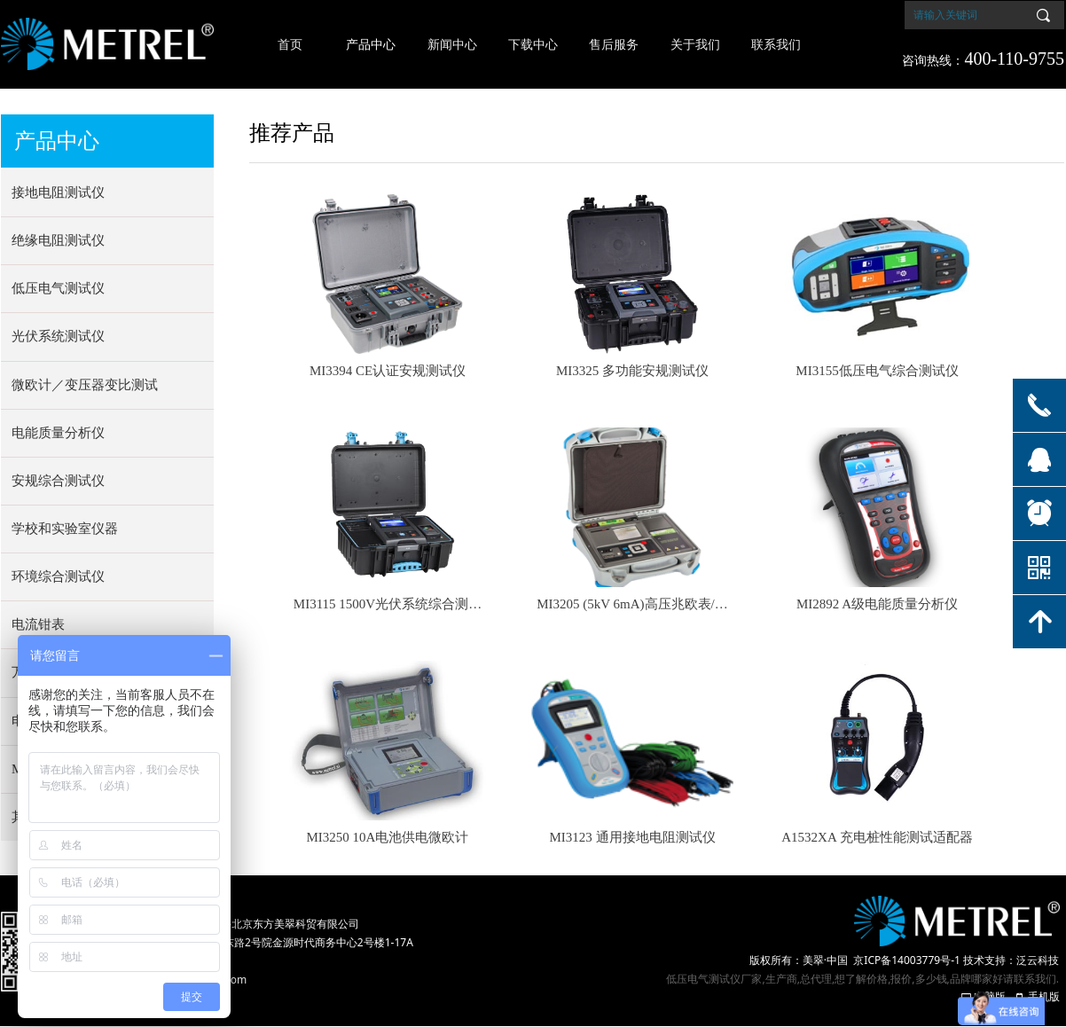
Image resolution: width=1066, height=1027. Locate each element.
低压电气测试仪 (58, 288)
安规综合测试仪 (58, 481)
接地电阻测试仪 (58, 192)
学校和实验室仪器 (65, 528)
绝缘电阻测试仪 (58, 240)
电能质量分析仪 (58, 433)
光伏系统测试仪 (58, 336)
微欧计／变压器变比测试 (85, 385)
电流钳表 (38, 624)
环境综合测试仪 (58, 576)
